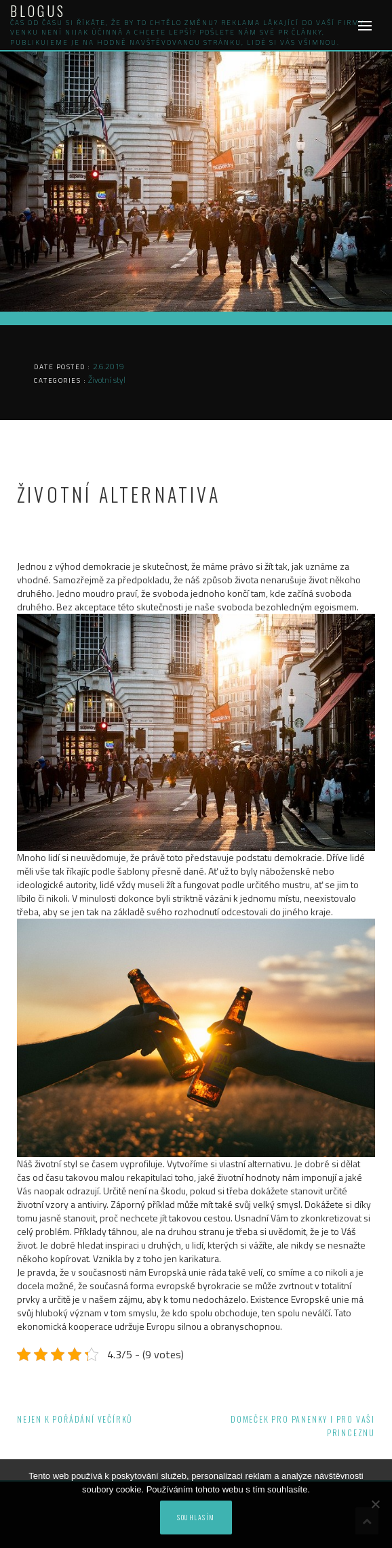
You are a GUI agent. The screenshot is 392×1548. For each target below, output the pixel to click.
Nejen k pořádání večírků (74, 1419)
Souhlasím (196, 1517)
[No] (375, 1504)
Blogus (38, 10)
